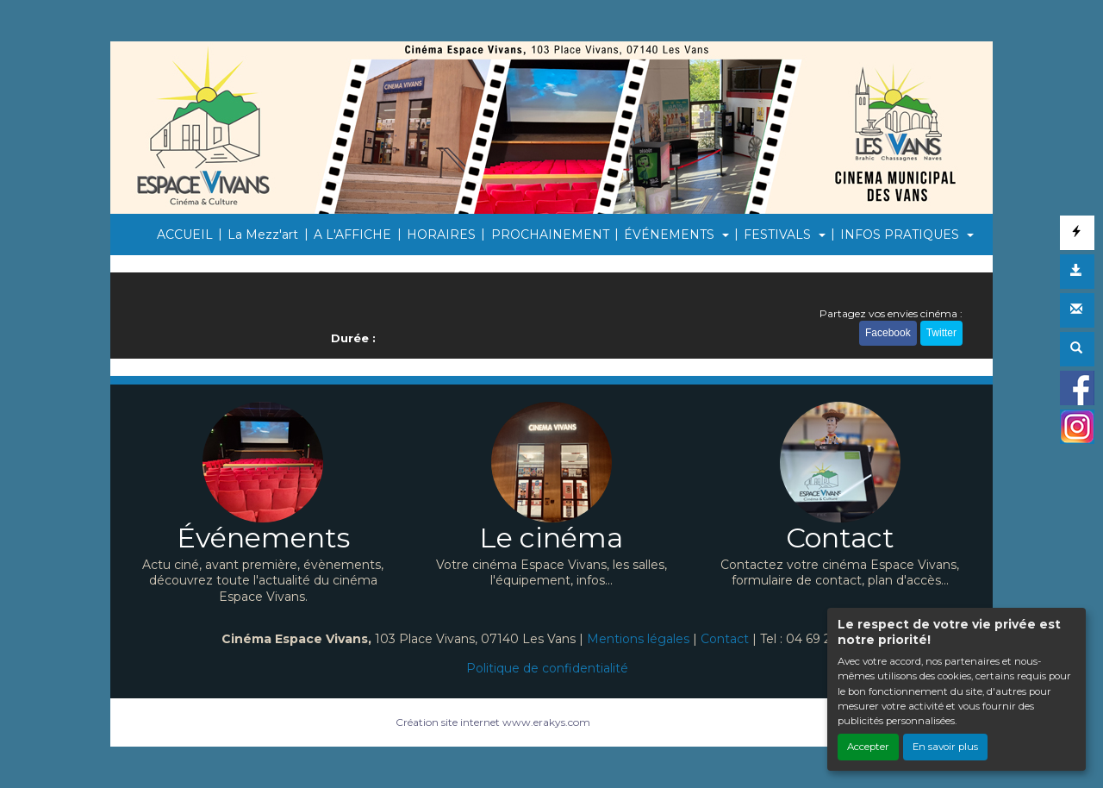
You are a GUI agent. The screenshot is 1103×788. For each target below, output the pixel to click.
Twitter (941, 333)
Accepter (868, 747)
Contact (725, 639)
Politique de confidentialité (547, 668)
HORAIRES (441, 234)
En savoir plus (945, 747)
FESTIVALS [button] (779, 234)
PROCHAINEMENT (550, 234)
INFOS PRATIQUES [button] (901, 234)
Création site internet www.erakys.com (493, 722)
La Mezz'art (262, 234)
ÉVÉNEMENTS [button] (671, 234)
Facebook (888, 333)
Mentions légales (638, 639)
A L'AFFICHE (352, 234)
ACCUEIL (185, 234)
